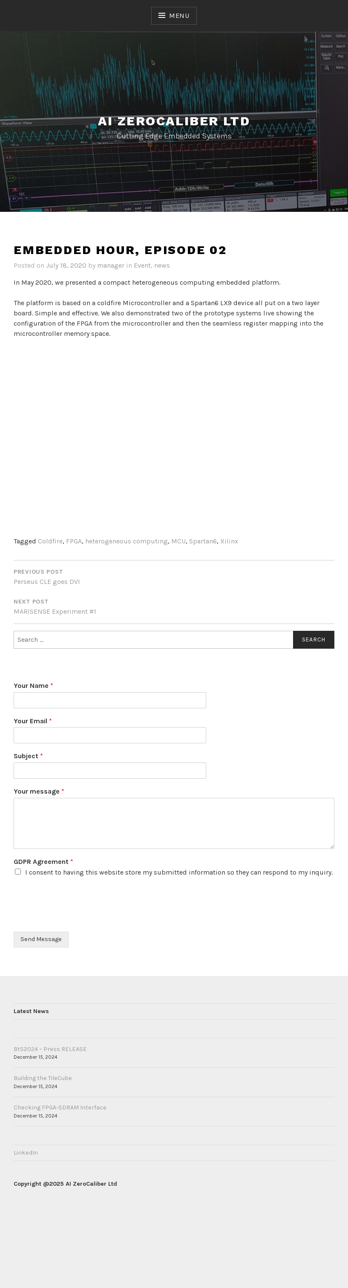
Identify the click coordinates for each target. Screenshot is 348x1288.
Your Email (33, 721)
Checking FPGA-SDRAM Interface (60, 1107)
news (162, 265)
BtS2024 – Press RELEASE (50, 1049)
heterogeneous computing (126, 541)
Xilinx (229, 541)
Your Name (33, 686)
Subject (28, 756)
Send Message (41, 939)
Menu (179, 16)
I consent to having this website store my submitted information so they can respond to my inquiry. (179, 872)
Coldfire (50, 541)
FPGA (74, 541)
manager (110, 265)
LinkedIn (26, 1152)
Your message (39, 791)
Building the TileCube (43, 1078)
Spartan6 (203, 541)
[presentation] (78, 918)
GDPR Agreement (43, 862)
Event (142, 265)
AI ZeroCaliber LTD (174, 120)
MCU (178, 541)
